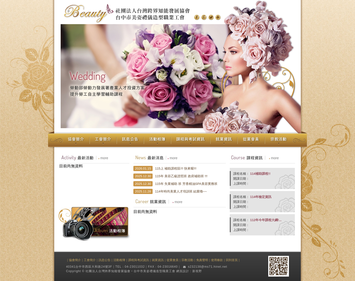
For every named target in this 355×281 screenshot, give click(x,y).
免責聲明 (202, 260)
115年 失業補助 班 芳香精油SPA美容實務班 (186, 184)
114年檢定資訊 (260, 197)
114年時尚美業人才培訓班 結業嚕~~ (181, 191)
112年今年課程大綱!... (265, 220)
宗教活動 (187, 260)
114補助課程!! (259, 174)
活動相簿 (119, 260)
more (104, 158)
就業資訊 (158, 260)
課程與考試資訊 (138, 260)
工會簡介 (90, 260)
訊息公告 (104, 260)
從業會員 (172, 260)
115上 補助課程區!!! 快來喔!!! (175, 168)
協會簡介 (75, 260)
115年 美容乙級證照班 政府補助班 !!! (181, 176)
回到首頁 (232, 260)
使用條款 (217, 260)
